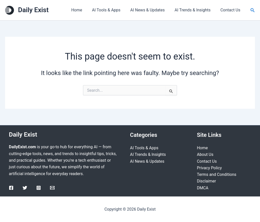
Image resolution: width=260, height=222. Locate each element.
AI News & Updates (152, 10)
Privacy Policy (209, 167)
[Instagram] (38, 187)
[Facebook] (11, 187)
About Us (205, 154)
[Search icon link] (252, 10)
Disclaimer (206, 181)
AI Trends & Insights (195, 10)
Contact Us (231, 10)
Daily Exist (33, 10)
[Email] (52, 187)
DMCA (202, 188)
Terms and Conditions (217, 174)
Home (84, 10)
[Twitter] (25, 187)
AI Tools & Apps (112, 10)
